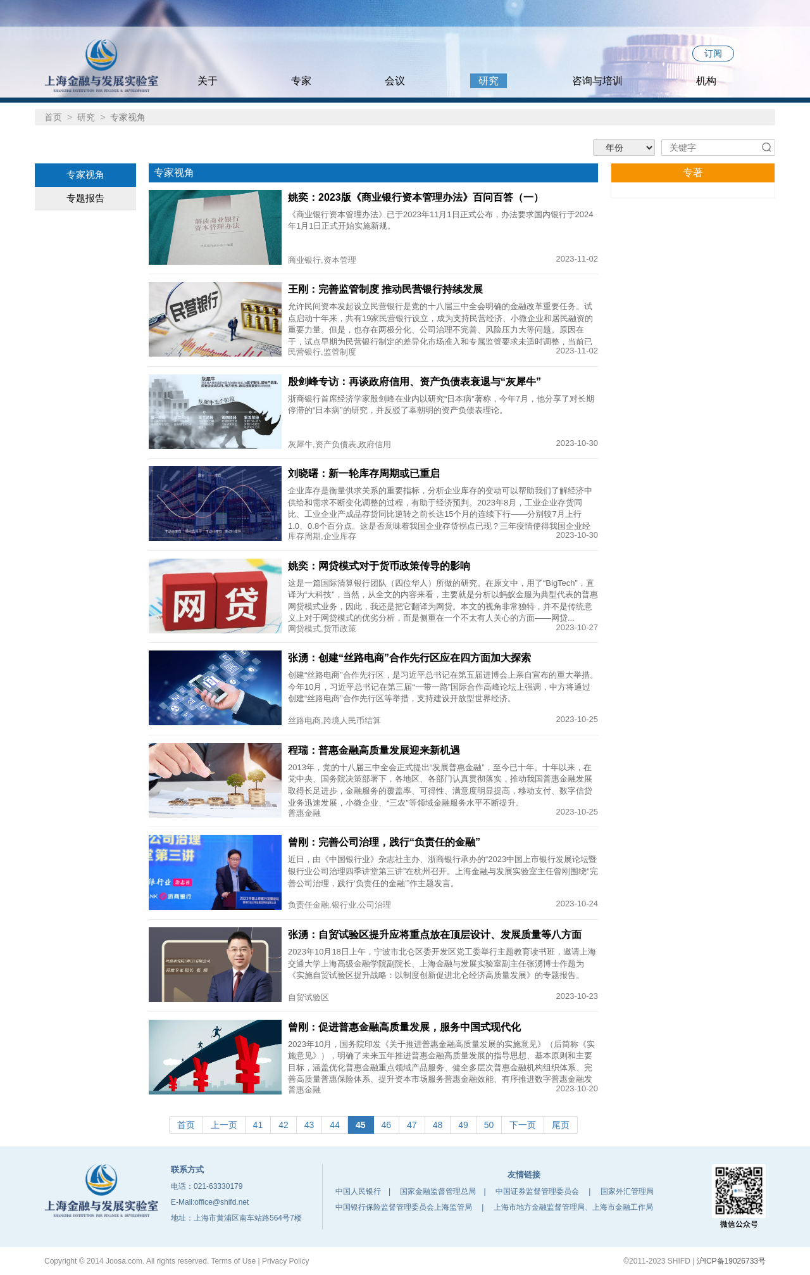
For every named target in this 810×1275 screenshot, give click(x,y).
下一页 (522, 1125)
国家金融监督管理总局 (438, 1191)
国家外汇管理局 (627, 1191)
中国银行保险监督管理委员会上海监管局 (403, 1207)
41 (258, 1125)
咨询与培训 (597, 80)
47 (412, 1125)
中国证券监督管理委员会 (537, 1191)
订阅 (713, 53)
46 (387, 1125)
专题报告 (85, 198)
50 (489, 1125)
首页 (53, 117)
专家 (301, 80)
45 (361, 1125)
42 (283, 1125)
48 (438, 1125)
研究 (488, 80)
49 (463, 1125)
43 (309, 1125)
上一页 (224, 1125)
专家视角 (85, 174)
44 (335, 1125)
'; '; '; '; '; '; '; (624, 147)
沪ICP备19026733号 (731, 1261)
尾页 (561, 1125)
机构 (712, 80)
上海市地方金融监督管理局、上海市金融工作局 (573, 1207)
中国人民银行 (358, 1191)
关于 (207, 80)
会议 (395, 80)
